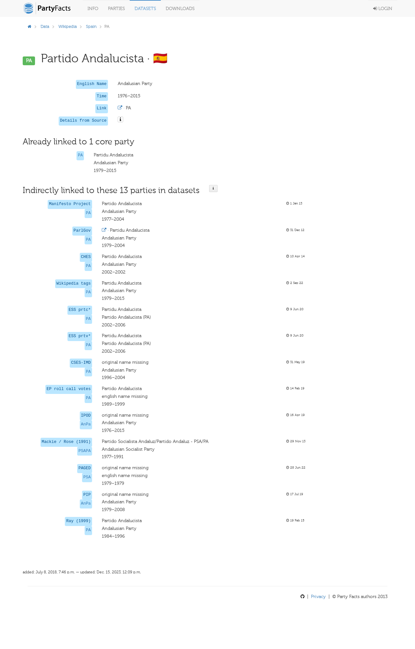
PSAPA (84, 451)
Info (93, 8)
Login (382, 8)
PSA (87, 477)
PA (80, 155)
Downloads (180, 8)
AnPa (86, 424)
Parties (116, 8)
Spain (91, 26)
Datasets (145, 8)
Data (45, 26)
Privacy (318, 596)
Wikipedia (67, 26)
